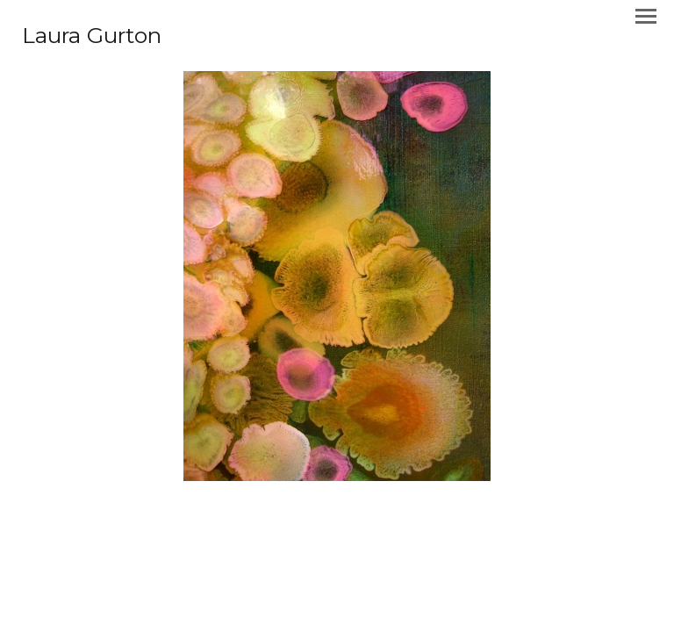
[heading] (91, 38)
